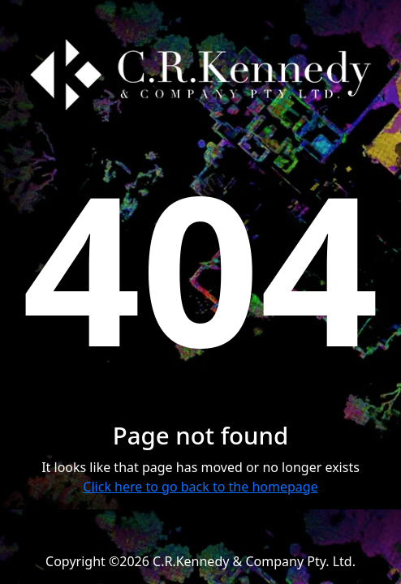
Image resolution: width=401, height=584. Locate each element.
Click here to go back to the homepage (200, 487)
